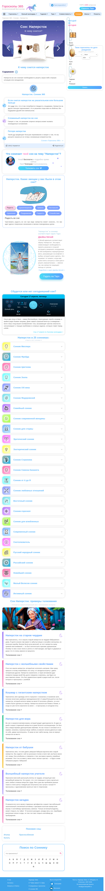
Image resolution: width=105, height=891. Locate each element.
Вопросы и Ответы (13, 886)
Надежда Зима (33, 880)
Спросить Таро (87, 8)
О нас (9, 880)
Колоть (7, 838)
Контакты (10, 883)
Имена (87, 14)
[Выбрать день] (72, 52)
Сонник (78, 14)
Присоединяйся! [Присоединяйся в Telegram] (58, 5)
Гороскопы (13, 14)
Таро (53, 14)
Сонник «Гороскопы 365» (51, 140)
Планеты (97, 14)
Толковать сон (33, 168)
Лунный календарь (29, 14)
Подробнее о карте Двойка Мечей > (52, 270)
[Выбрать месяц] (85, 52)
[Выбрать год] (97, 52)
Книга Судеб (73, 38)
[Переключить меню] (4, 14)
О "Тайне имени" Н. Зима (37, 883)
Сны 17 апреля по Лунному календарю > (48, 332)
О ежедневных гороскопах (37, 886)
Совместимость (65, 14)
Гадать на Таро (51, 276)
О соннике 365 (33, 889)
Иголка (7, 835)
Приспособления (26, 835)
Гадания (44, 14)
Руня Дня (85, 39)
